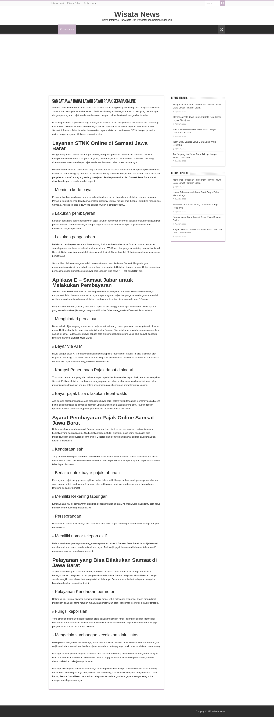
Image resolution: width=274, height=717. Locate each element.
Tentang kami (90, 3)
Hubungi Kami (57, 3)
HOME (53, 29)
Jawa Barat (67, 29)
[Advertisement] (137, 60)
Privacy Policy (73, 3)
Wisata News (137, 14)
